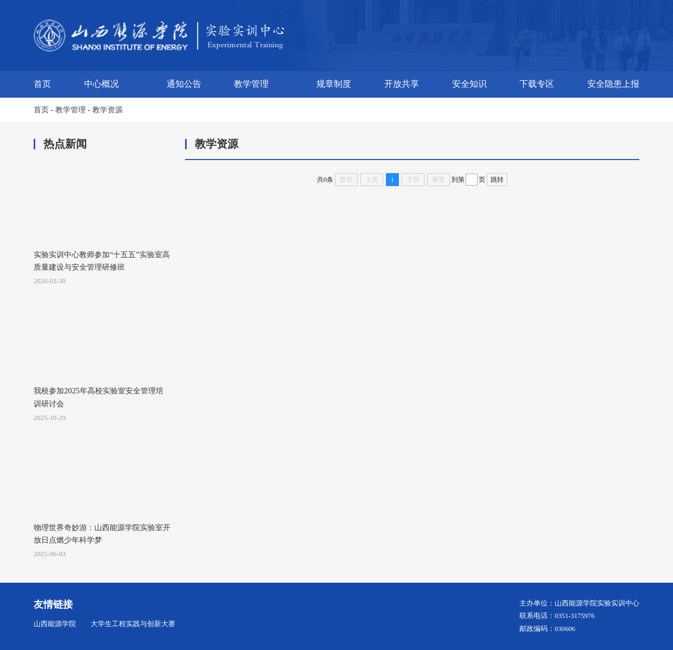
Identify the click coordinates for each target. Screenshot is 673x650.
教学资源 (107, 109)
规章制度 (333, 84)
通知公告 (184, 84)
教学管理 (251, 84)
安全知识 (469, 84)
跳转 (497, 179)
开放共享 (401, 84)
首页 (42, 84)
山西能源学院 (55, 624)
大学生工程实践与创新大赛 (133, 624)
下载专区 (536, 84)
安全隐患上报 (613, 84)
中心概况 (101, 84)
